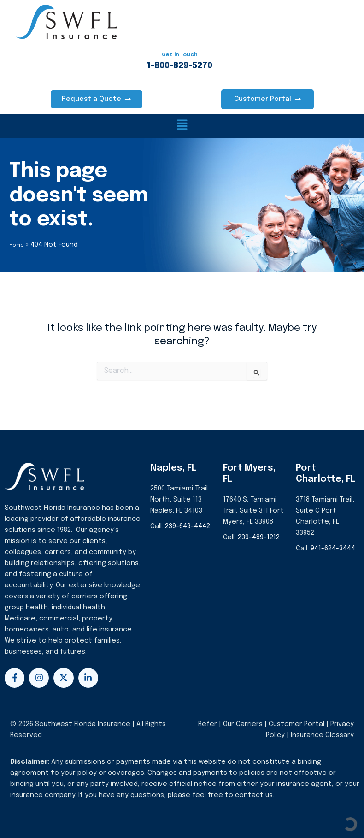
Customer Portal (296, 723)
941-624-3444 (333, 547)
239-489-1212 (259, 536)
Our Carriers (243, 723)
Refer (207, 723)
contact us (254, 794)
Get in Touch (179, 55)
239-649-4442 (187, 525)
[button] (182, 126)
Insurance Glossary (322, 734)
